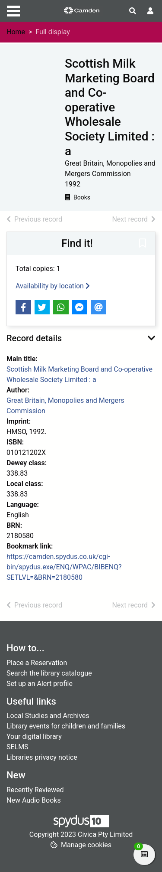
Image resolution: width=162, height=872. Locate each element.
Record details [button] (34, 338)
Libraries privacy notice (41, 757)
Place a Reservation (36, 663)
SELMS (17, 747)
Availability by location (53, 286)
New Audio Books (33, 800)
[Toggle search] (132, 11)
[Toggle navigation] (13, 9)
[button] (142, 244)
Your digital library (34, 736)
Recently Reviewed (35, 790)
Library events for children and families (65, 726)
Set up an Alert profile (39, 683)
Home (15, 32)
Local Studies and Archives (47, 716)
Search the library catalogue (49, 673)
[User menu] (150, 11)
